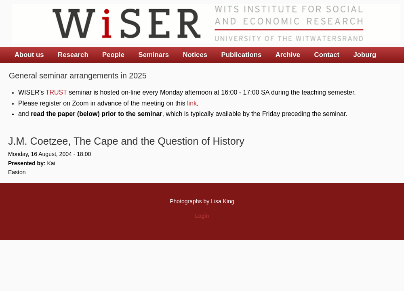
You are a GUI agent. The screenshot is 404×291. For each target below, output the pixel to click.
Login (202, 216)
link (192, 103)
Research (73, 55)
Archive (288, 55)
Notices (195, 55)
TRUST (56, 92)
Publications (241, 55)
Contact (326, 55)
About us (29, 55)
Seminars (154, 55)
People (113, 55)
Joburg (364, 55)
